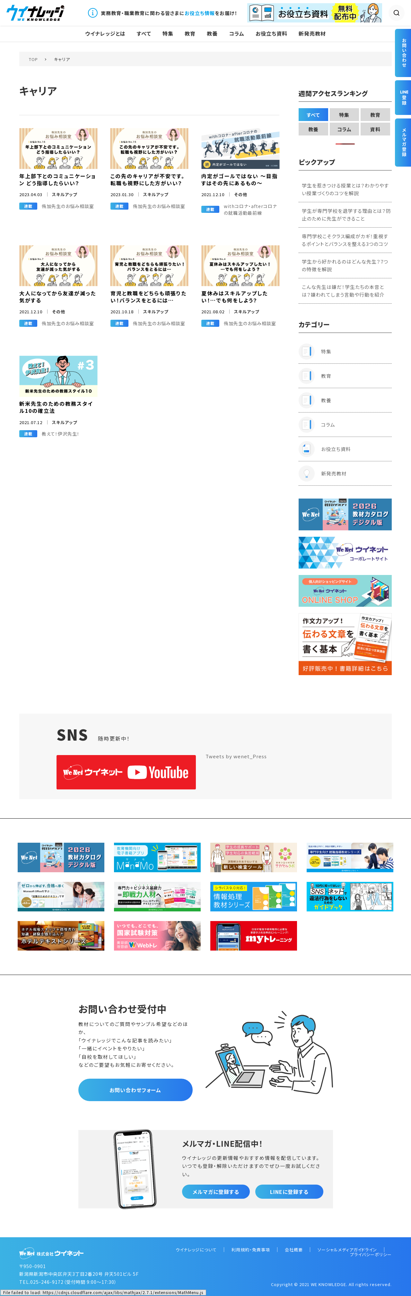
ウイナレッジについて (196, 1250)
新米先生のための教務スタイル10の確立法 (56, 407)
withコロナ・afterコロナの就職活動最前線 (250, 209)
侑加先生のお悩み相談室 (68, 206)
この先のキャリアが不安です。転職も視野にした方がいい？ (147, 179)
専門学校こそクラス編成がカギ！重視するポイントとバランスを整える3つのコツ (345, 240)
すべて (144, 33)
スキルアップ (64, 194)
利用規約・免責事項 (251, 1250)
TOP (33, 59)
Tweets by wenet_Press (236, 756)
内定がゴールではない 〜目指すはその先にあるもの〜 (239, 179)
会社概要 (294, 1250)
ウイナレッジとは (105, 33)
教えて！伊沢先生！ (61, 434)
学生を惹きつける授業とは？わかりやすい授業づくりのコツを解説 (345, 189)
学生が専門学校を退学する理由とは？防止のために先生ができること (346, 214)
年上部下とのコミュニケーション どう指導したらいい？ (57, 179)
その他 (240, 194)
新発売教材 (312, 33)
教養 (212, 33)
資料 (375, 129)
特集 (167, 33)
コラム (236, 33)
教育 (190, 33)
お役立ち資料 (271, 33)
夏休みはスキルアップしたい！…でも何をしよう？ (234, 296)
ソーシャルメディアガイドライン (347, 1250)
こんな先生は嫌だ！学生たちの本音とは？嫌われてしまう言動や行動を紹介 (343, 290)
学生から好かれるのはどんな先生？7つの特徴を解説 (345, 265)
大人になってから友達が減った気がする (57, 296)
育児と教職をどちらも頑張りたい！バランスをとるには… (148, 296)
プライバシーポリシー (371, 1254)
